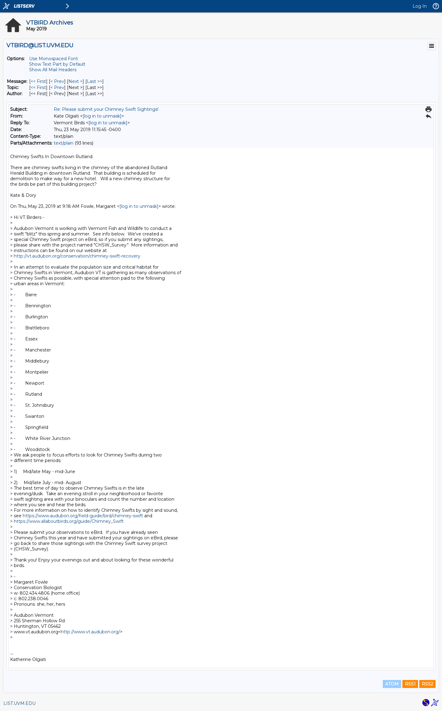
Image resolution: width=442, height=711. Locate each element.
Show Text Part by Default (57, 64)
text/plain (63, 143)
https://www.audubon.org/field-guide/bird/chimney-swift (83, 516)
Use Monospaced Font (53, 58)
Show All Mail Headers (52, 69)
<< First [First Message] (38, 81)
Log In (420, 6)
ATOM (392, 684)
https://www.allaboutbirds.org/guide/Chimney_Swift (69, 521)
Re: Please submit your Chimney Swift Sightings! (106, 109)
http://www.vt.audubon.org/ (90, 632)
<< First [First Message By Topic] (38, 87)
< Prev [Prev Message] (57, 81)
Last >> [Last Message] (94, 81)
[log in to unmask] (102, 116)
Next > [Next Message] (75, 81)
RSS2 (427, 684)
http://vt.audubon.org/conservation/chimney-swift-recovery (77, 256)
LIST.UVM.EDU (19, 703)
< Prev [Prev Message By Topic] (57, 87)
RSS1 (410, 684)
